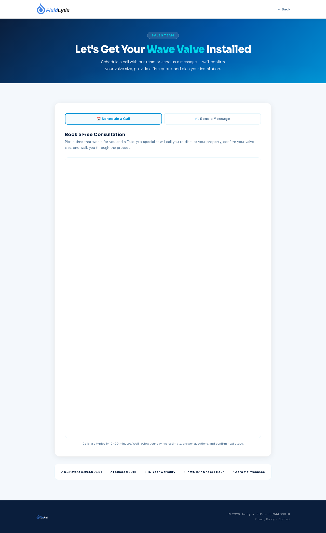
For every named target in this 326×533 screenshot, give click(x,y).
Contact (284, 519)
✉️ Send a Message (212, 119)
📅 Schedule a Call (113, 119)
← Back (284, 9)
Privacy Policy (265, 519)
